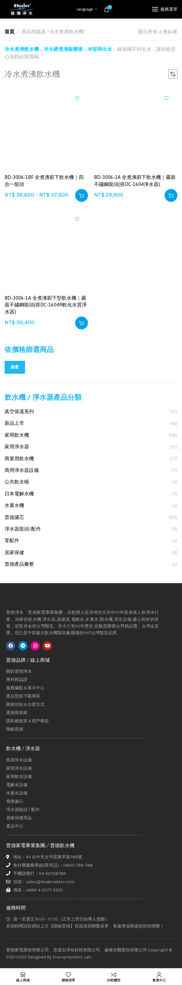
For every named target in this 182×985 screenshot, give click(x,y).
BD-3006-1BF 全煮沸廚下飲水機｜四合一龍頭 (44, 180)
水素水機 (14, 505)
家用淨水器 (17, 447)
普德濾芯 (14, 517)
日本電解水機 (19, 494)
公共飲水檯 (17, 482)
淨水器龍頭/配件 (23, 529)
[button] (171, 195)
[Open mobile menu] (164, 9)
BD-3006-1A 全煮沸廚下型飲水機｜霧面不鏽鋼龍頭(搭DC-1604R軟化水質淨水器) (46, 304)
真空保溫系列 (19, 411)
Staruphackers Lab (72, 957)
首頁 (9, 32)
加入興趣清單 (77, 98)
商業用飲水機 (19, 458)
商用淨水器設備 (22, 470)
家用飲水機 (17, 435)
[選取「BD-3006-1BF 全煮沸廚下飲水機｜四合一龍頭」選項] (81, 195)
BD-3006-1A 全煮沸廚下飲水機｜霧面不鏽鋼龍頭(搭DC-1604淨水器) (135, 180)
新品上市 (14, 423)
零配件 (12, 540)
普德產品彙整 (19, 564)
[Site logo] (21, 9)
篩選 (15, 367)
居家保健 (14, 552)
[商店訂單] (172, 74)
